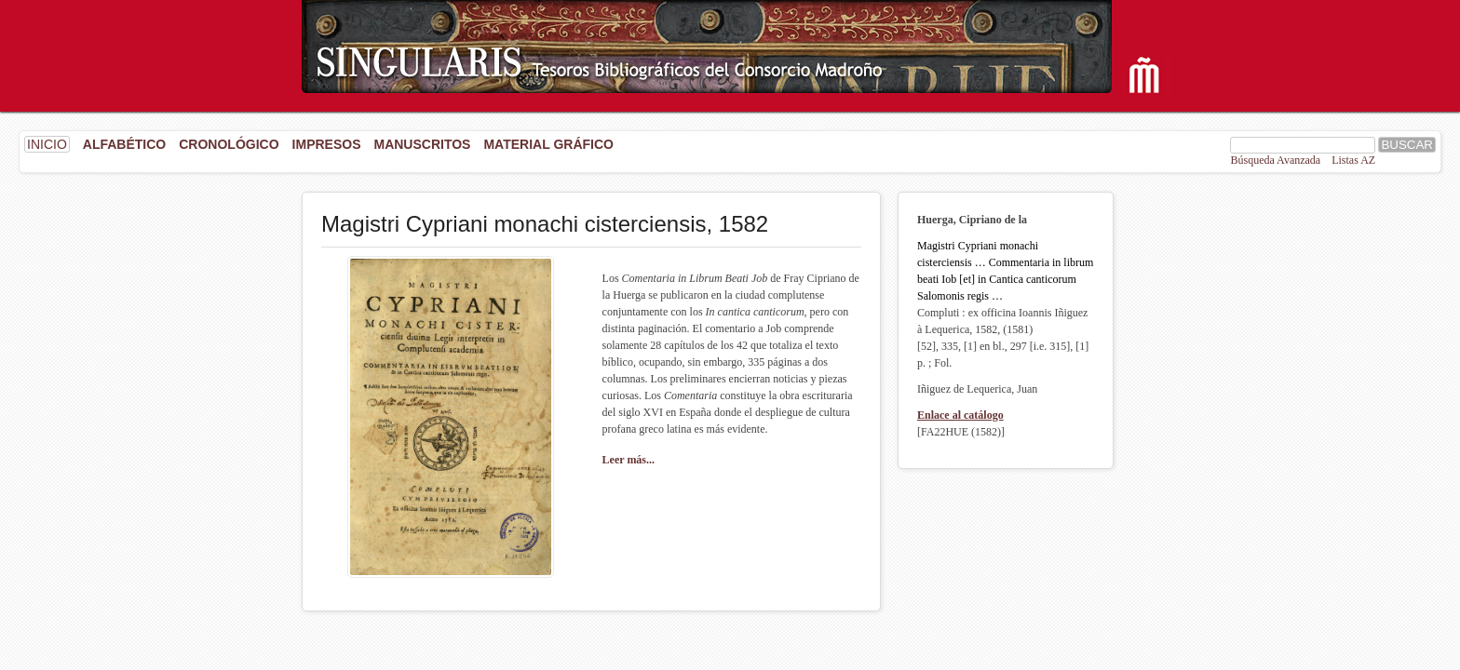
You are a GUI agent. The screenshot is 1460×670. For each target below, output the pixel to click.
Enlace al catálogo (960, 415)
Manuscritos (421, 144)
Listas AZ (1353, 160)
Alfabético (124, 144)
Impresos (326, 144)
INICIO (47, 144)
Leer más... (628, 459)
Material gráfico (548, 144)
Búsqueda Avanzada (1275, 160)
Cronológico (228, 144)
